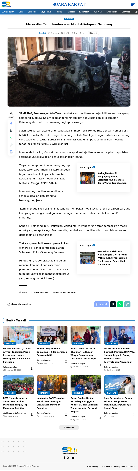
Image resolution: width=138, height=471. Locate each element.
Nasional (111, 393)
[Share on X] (11, 131)
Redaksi (42, 33)
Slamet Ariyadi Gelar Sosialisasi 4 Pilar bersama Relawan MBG (52, 352)
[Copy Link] (11, 146)
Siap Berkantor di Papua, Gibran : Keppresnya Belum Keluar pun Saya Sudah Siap (118, 403)
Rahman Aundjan (10, 367)
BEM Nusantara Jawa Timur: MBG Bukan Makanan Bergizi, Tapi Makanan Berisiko (15, 403)
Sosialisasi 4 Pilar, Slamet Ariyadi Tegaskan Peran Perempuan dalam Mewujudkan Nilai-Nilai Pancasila (17, 355)
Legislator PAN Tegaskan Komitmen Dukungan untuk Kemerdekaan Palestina (51, 403)
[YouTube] (73, 458)
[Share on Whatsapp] (11, 139)
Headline (69, 19)
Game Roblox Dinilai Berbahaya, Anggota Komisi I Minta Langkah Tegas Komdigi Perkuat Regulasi (84, 405)
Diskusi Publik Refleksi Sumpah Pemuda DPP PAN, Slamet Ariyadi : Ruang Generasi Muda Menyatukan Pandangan (119, 355)
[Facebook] (64, 458)
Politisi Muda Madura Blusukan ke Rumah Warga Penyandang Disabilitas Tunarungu (83, 353)
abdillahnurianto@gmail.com (15, 413)
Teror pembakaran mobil (65, 292)
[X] (68, 458)
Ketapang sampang (40, 292)
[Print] (11, 153)
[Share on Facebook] (11, 124)
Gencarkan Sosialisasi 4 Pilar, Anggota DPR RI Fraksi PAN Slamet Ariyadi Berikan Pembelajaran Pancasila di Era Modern (112, 258)
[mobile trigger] (133, 4)
